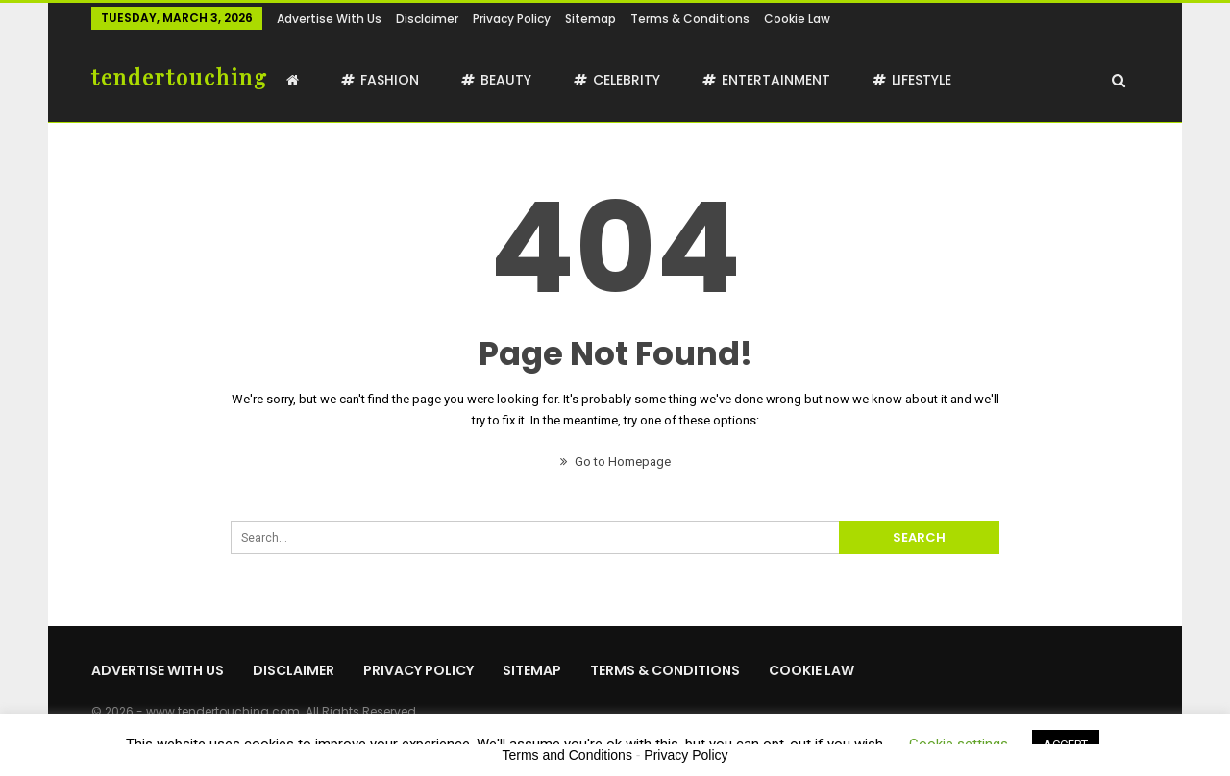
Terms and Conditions (567, 755)
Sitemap (590, 19)
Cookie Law (797, 19)
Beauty (496, 79)
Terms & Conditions (690, 19)
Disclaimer (427, 19)
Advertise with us (329, 19)
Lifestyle (912, 79)
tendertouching (179, 76)
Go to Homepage (615, 461)
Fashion (380, 79)
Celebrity (617, 79)
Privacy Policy (512, 19)
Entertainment (766, 79)
